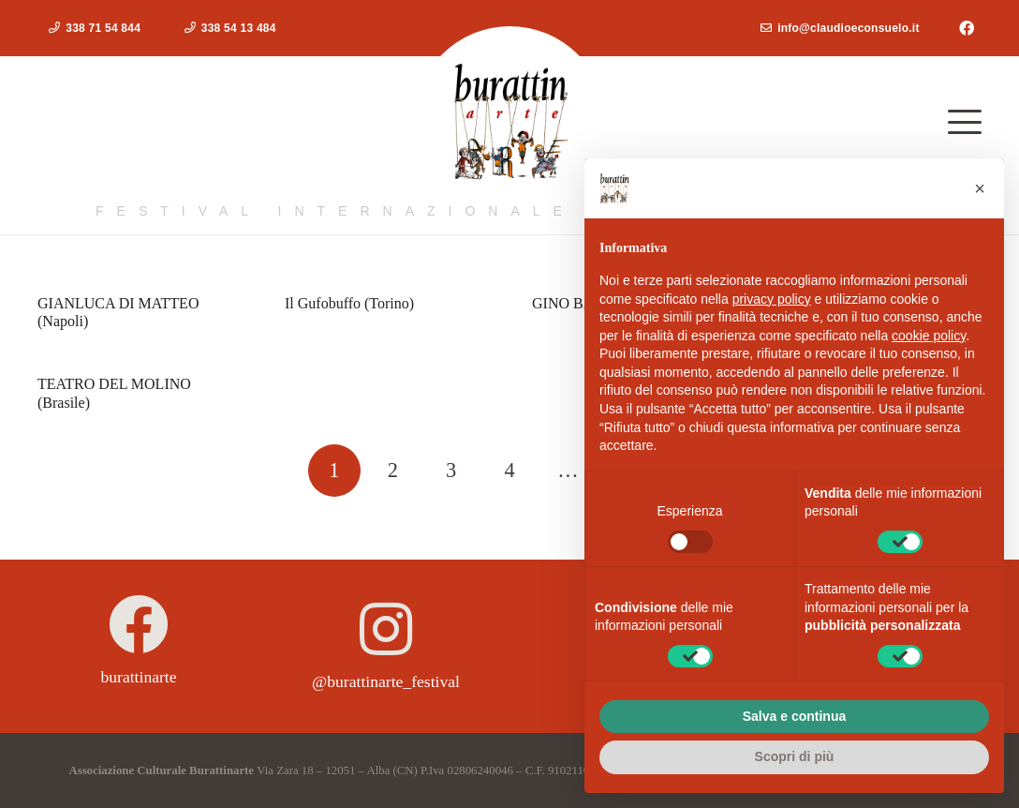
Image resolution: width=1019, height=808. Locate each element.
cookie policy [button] (929, 335)
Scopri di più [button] (794, 756)
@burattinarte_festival (386, 681)
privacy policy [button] (771, 299)
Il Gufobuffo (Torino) (349, 303)
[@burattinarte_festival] (386, 629)
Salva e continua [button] (794, 716)
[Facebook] (967, 28)
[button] (965, 122)
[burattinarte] (139, 624)
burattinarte (138, 676)
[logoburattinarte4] (510, 122)
